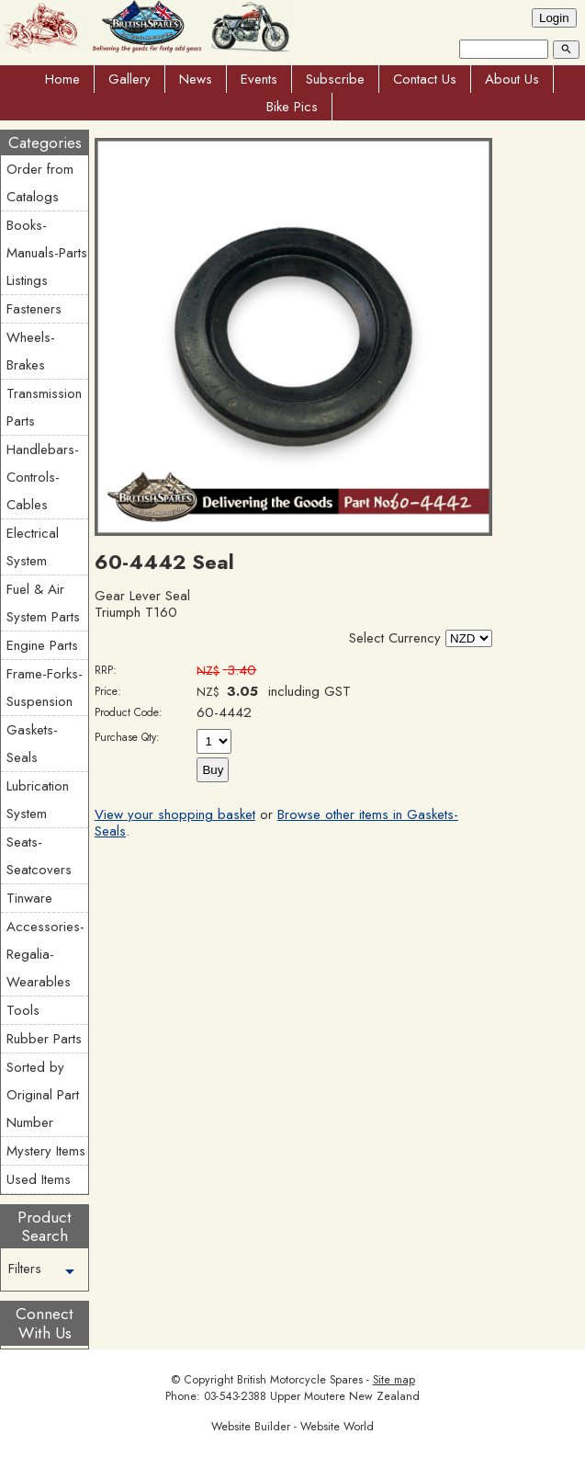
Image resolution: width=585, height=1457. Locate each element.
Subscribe (335, 79)
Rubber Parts (44, 1039)
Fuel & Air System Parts (43, 603)
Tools (22, 1010)
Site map (394, 1380)
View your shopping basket (175, 814)
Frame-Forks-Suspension (44, 687)
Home (62, 79)
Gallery (129, 79)
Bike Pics (292, 107)
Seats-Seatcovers (39, 856)
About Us (512, 79)
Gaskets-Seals (32, 744)
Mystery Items (45, 1151)
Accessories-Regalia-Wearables (45, 954)
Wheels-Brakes (30, 351)
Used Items (38, 1179)
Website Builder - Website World (292, 1426)
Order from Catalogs (39, 183)
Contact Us (424, 79)
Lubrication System (37, 800)
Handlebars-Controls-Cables (42, 477)
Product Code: (129, 712)
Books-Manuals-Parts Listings (46, 252)
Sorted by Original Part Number (42, 1095)
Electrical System (32, 547)
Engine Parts (42, 645)
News (195, 79)
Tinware (29, 898)
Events (259, 79)
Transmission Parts (44, 407)
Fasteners (34, 309)
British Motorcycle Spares (300, 1380)
